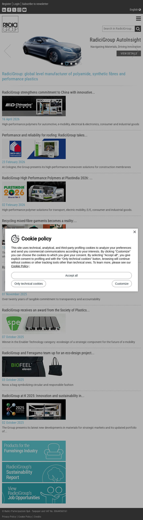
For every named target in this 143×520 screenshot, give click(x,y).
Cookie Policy (19, 266)
